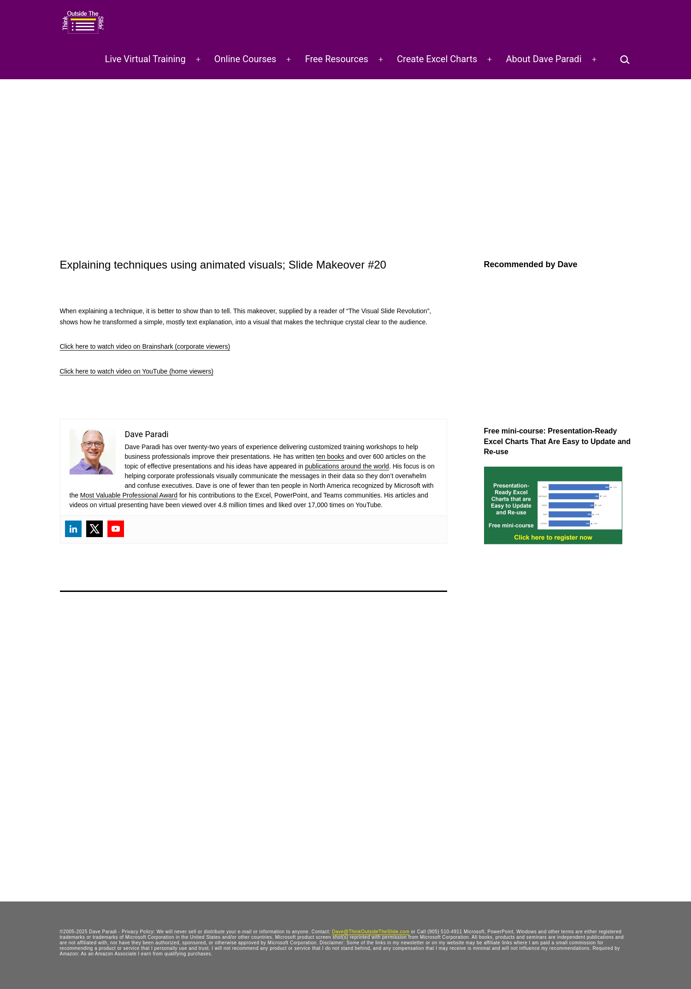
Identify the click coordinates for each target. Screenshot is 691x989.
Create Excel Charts (437, 58)
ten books (330, 456)
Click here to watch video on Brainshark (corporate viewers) (145, 346)
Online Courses (245, 58)
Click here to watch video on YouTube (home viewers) (136, 371)
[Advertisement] (345, 148)
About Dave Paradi (544, 58)
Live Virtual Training (145, 58)
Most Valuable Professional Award (128, 495)
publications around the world (347, 466)
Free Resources (336, 58)
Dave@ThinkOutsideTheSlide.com (370, 931)
